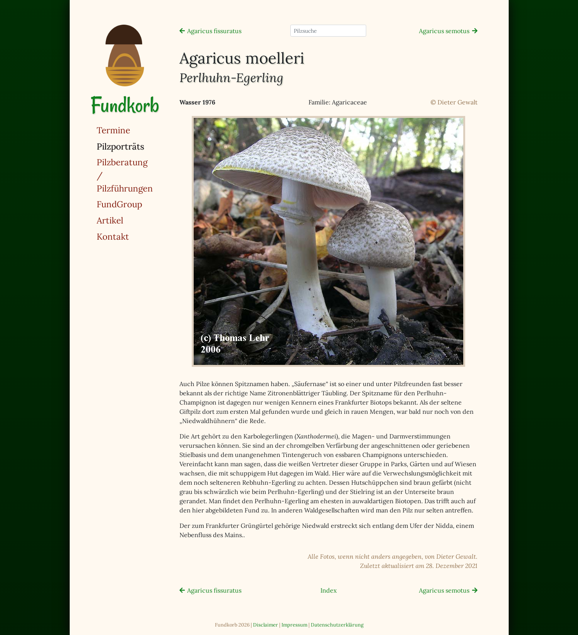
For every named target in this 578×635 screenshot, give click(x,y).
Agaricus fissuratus (214, 31)
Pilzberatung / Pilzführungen (125, 174)
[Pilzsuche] (328, 31)
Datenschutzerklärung (337, 625)
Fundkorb (124, 105)
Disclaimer (265, 625)
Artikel (110, 220)
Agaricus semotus (444, 31)
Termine (113, 130)
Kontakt (113, 236)
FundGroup (119, 204)
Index (328, 590)
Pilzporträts (140, 146)
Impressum (294, 625)
